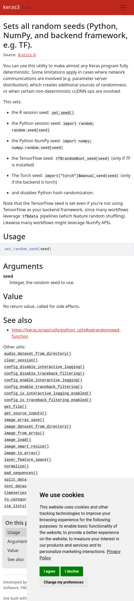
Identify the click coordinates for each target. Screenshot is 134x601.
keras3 (11, 7)
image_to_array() (22, 446)
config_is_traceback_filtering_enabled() (47, 395)
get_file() (15, 402)
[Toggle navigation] (123, 7)
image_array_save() (24, 414)
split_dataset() (21, 472)
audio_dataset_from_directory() (37, 351)
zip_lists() (16, 497)
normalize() (16, 459)
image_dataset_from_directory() (37, 421)
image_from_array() (24, 427)
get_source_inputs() (25, 408)
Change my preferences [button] (63, 582)
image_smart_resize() (26, 440)
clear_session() (21, 357)
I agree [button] (49, 571)
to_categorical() (22, 491)
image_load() (17, 433)
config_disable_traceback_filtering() (44, 370)
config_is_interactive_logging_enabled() (47, 389)
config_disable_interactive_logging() (44, 363)
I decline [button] (72, 571)
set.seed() (63, 112)
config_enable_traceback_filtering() (43, 383)
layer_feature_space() (27, 453)
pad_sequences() (21, 465)
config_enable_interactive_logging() (43, 376)
